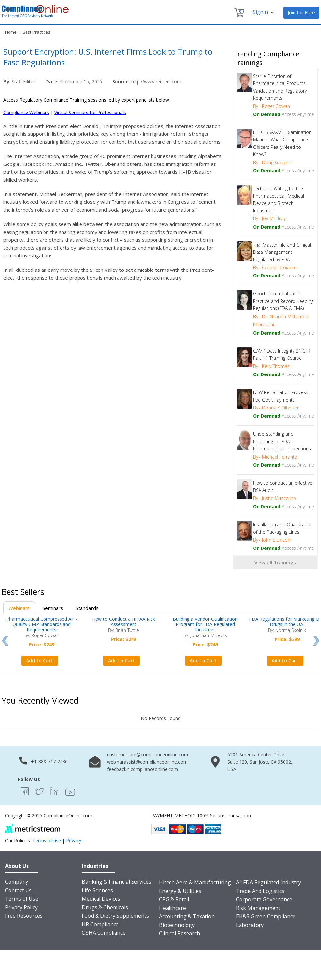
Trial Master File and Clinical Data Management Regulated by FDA (282, 252)
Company (16, 881)
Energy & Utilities (180, 891)
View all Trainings (275, 562)
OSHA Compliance (104, 932)
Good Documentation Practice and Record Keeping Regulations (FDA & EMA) (283, 300)
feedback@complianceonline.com (142, 769)
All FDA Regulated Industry (268, 882)
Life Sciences (97, 890)
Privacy (73, 840)
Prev (5, 641)
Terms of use (46, 840)
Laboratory (250, 925)
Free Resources (24, 915)
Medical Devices (101, 898)
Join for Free (301, 12)
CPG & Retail (174, 899)
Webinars (19, 608)
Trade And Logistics (260, 891)
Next (316, 641)
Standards (87, 608)
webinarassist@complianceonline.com (147, 762)
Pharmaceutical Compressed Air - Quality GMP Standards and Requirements (41, 624)
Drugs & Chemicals (105, 907)
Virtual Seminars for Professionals (90, 112)
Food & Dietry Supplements (115, 915)
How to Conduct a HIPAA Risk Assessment (123, 621)
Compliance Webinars (26, 112)
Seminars (53, 608)
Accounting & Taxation (187, 916)
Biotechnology (177, 925)
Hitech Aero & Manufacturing (195, 882)
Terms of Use (21, 898)
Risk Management (258, 908)
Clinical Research (179, 933)
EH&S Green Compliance (265, 916)
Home (11, 32)
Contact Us (18, 890)
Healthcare (172, 908)
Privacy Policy (21, 907)
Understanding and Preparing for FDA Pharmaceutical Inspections (282, 441)
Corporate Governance (264, 899)
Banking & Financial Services (116, 881)
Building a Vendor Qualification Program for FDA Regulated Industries (205, 624)
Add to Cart (39, 660)
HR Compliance (100, 924)
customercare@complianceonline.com (147, 754)
